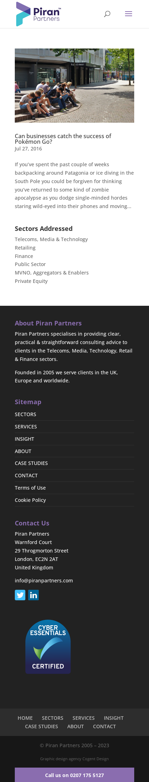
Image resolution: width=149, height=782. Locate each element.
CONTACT (26, 475)
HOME (25, 718)
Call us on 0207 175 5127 (74, 775)
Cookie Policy (30, 500)
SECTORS (25, 414)
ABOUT (23, 451)
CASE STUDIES (31, 463)
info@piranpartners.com (44, 580)
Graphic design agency (60, 758)
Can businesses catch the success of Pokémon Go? (63, 139)
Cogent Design (95, 758)
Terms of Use (30, 487)
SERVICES (26, 426)
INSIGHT (24, 438)
